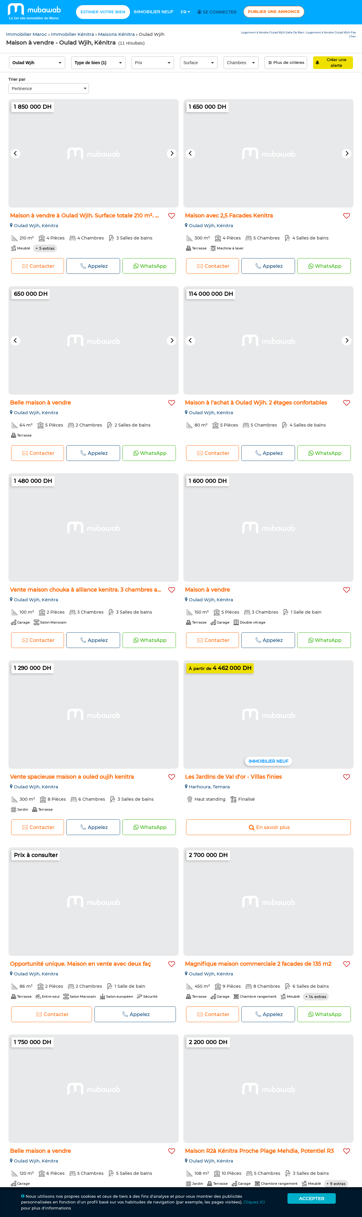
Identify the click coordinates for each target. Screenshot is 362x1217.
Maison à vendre (207, 590)
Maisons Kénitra (117, 34)
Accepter (311, 1198)
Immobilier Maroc (27, 34)
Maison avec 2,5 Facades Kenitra (229, 215)
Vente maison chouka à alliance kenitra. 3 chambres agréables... (97, 590)
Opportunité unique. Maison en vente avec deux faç (80, 964)
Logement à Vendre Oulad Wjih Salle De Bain (273, 32)
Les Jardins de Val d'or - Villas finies (233, 777)
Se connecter (217, 12)
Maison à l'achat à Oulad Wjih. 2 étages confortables (256, 402)
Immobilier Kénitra (73, 34)
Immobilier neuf (153, 11)
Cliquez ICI (254, 1202)
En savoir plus (268, 827)
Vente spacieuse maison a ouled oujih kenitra (72, 777)
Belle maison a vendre (40, 1151)
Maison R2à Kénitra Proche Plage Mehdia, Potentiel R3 (259, 1151)
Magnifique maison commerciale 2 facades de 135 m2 (258, 964)
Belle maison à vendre (40, 402)
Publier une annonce (274, 11)
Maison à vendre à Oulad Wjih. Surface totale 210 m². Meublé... (94, 215)
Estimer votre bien (103, 11)
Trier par (16, 79)
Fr (185, 12)
